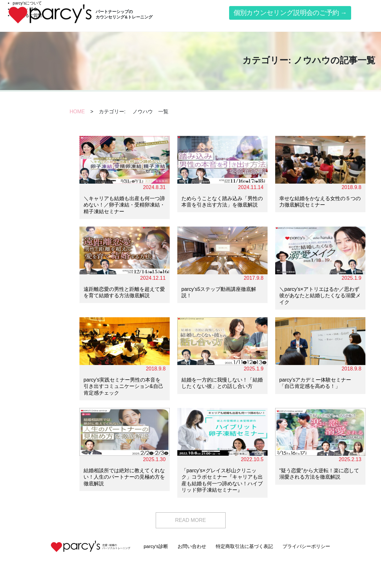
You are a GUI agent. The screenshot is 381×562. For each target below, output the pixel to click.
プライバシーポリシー (306, 546)
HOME (77, 111)
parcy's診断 (156, 546)
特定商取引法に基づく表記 (244, 546)
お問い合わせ (192, 546)
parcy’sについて (27, 3)
